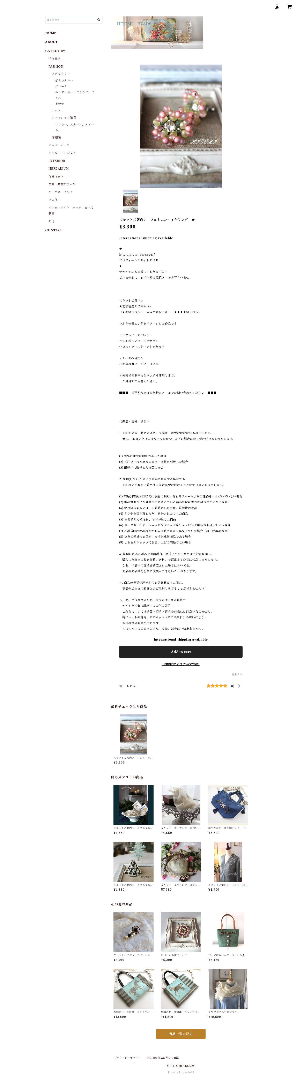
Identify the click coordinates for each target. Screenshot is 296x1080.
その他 (59, 103)
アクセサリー (61, 73)
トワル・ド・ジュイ (62, 153)
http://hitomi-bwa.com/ (138, 254)
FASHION (56, 66)
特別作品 (55, 59)
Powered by (181, 1072)
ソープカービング (61, 192)
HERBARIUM (59, 168)
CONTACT (54, 230)
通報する (237, 674)
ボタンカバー (64, 80)
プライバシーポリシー (127, 1057)
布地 (52, 221)
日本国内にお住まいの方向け (181, 664)
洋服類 (56, 137)
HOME (51, 33)
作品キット (56, 176)
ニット (56, 110)
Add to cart (181, 652)
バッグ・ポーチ (59, 145)
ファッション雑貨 (64, 117)
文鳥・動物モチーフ (62, 184)
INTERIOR (57, 161)
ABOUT (51, 42)
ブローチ (61, 86)
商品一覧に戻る (181, 1034)
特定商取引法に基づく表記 (163, 1057)
